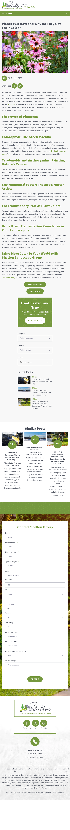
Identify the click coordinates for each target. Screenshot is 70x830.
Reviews (49, 769)
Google (44, 728)
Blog (42, 769)
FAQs (29, 769)
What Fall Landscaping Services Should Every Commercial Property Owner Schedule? (57, 458)
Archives (21, 345)
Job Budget (9, 622)
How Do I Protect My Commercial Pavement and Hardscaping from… (41, 392)
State (6, 599)
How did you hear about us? (16, 651)
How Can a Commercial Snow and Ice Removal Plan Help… (42, 381)
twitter (20, 86)
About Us (14, 770)
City (6, 589)
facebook (14, 86)
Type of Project (12, 561)
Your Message (10, 661)
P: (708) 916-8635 (35, 754)
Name (8, 533)
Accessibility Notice (57, 792)
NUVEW (9, 792)
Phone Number (12, 552)
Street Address (9, 579)
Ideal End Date (11, 642)
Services (22, 769)
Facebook (27, 728)
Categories (22, 333)
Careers (58, 769)
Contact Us (66, 770)
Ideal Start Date (11, 632)
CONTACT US (35, 320)
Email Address (11, 542)
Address (9, 571)
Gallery (36, 769)
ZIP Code (7, 608)
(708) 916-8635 (28, 6)
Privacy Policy (44, 792)
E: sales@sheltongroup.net (35, 757)
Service (9, 613)
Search (20, 357)
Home (8, 769)
